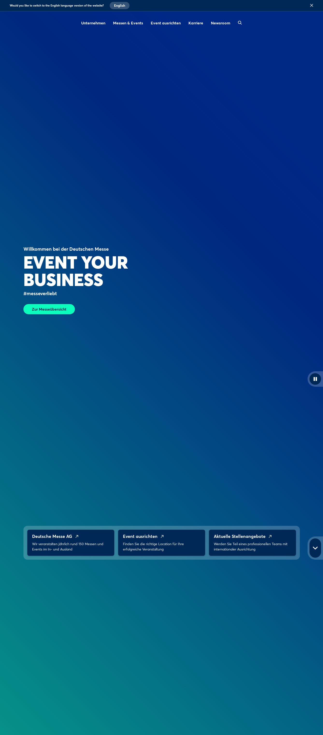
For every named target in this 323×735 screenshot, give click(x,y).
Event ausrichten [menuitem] (166, 23)
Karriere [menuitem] (195, 23)
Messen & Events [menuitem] (128, 23)
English (119, 5)
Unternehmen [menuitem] (93, 23)
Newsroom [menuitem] (220, 23)
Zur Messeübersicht (49, 309)
